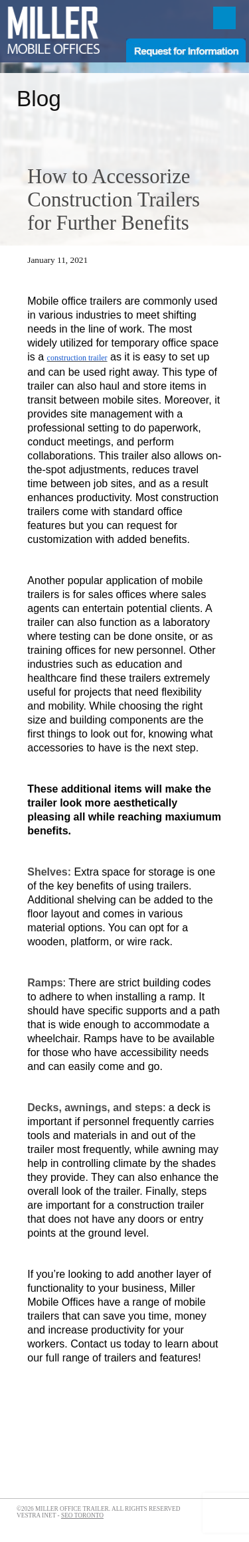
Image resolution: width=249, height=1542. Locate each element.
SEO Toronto (82, 1515)
